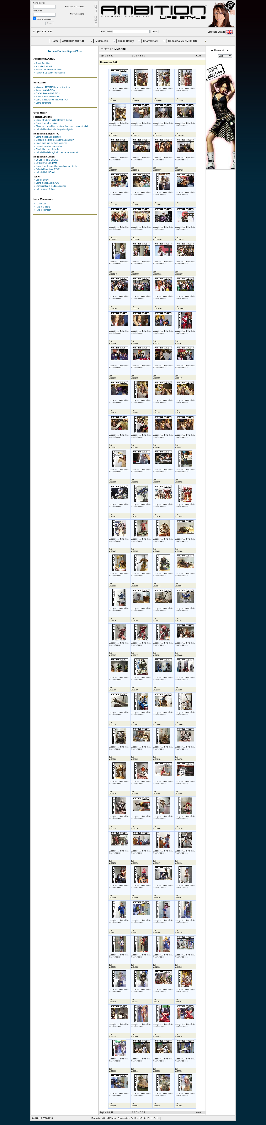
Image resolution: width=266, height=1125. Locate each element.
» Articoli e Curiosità (43, 66)
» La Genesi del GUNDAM (46, 160)
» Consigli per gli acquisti (45, 123)
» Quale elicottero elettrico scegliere (50, 143)
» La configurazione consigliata (48, 146)
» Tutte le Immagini (42, 210)
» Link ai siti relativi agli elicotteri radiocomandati (56, 152)
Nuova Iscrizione (77, 14)
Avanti (198, 56)
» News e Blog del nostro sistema (49, 73)
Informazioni (150, 41)
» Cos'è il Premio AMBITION (47, 93)
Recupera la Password (74, 7)
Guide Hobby (126, 41)
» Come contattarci (42, 103)
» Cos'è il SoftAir (41, 180)
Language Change (220, 32)
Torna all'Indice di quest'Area (65, 51)
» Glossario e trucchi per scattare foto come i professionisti (61, 126)
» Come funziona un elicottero (48, 137)
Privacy (112, 1118)
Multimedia (101, 41)
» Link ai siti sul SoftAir (44, 189)
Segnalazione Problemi (128, 1118)
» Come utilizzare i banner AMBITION (51, 100)
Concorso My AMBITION (182, 41)
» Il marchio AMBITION (44, 90)
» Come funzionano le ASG (46, 183)
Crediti (157, 1118)
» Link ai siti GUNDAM (44, 172)
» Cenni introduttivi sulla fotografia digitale (53, 120)
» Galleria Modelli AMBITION (47, 169)
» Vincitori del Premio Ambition (48, 69)
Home (55, 41)
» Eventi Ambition (42, 63)
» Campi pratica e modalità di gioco (50, 186)
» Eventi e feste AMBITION (46, 96)
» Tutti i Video (40, 204)
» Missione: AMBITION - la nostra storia (52, 87)
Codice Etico (146, 1118)
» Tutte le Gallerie (42, 207)
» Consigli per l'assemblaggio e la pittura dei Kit (56, 166)
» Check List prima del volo (46, 149)
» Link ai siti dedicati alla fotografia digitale (53, 129)
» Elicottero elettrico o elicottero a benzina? (54, 140)
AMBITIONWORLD (73, 41)
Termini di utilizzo (100, 1118)
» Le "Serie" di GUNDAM (45, 163)
